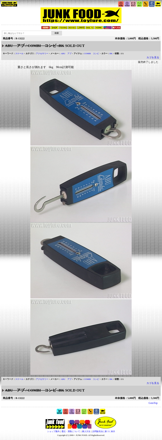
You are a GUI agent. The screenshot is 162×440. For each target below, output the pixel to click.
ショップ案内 (53, 431)
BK (111, 53)
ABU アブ (66, 53)
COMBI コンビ (91, 53)
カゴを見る (152, 57)
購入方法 (86, 431)
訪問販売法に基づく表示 (103, 431)
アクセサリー (42, 53)
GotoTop (153, 403)
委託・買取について (71, 431)
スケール (19, 53)
